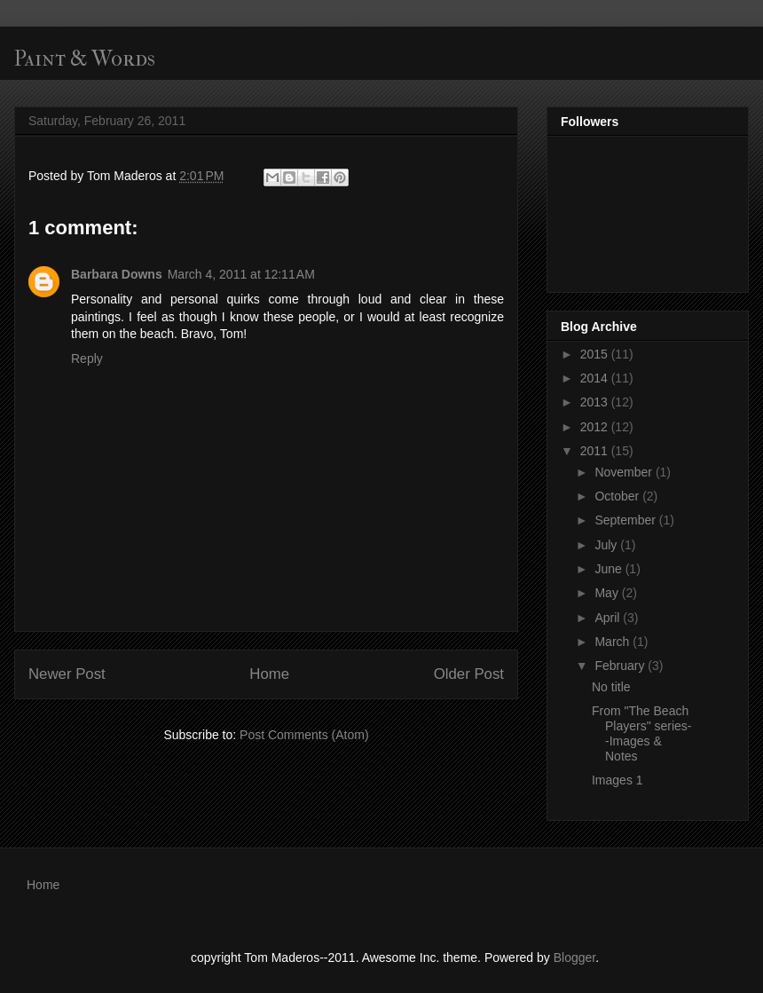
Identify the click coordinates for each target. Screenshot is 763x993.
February (621, 665)
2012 (595, 427)
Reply (87, 358)
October (618, 496)
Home (269, 674)
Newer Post (67, 674)
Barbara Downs (116, 274)
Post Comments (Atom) (304, 735)
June (609, 569)
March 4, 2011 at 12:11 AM (241, 274)
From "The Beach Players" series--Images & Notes (642, 733)
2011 (595, 451)
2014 (595, 378)
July (607, 545)
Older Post (469, 674)
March (613, 641)
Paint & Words (84, 58)
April (608, 618)
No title (611, 687)
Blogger (574, 957)
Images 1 (617, 780)
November (624, 472)
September (626, 520)
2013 (595, 402)
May (607, 593)
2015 (595, 354)
